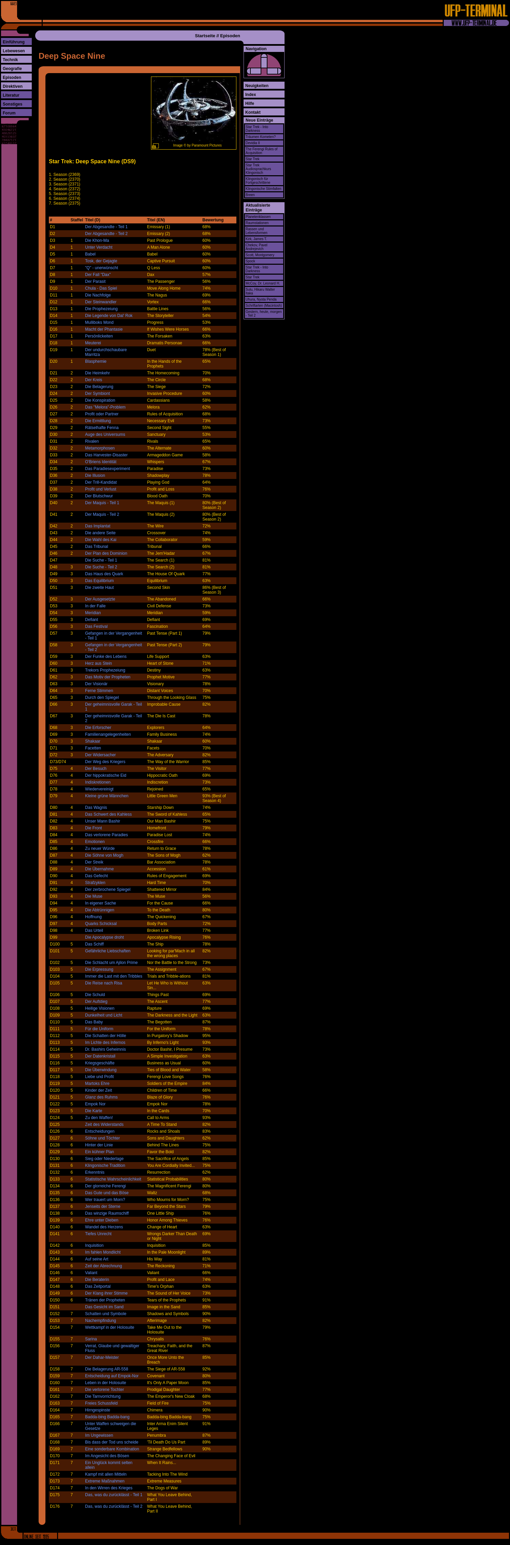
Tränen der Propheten (105, 1300)
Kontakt (253, 112)
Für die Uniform (99, 1028)
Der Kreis (93, 379)
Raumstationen (257, 223)
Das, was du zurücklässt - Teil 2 (113, 1506)
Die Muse (93, 896)
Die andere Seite (100, 532)
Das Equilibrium (99, 580)
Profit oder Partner (102, 414)
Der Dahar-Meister (102, 1357)
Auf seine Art (96, 1259)
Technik (10, 59)
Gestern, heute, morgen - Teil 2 (264, 313)
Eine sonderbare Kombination (112, 1449)
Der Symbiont (97, 393)
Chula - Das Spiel (101, 288)
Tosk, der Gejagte (101, 261)
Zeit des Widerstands (104, 1124)
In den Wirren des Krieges (109, 1488)
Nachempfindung (100, 1320)
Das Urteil (94, 930)
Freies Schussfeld (101, 1403)
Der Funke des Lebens (105, 656)
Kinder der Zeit (98, 1090)
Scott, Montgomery (260, 255)
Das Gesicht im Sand (104, 1307)
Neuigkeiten (256, 85)
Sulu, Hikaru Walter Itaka (260, 291)
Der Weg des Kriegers (105, 761)
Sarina (91, 1339)
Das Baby (94, 1022)
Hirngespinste (97, 1410)
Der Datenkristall (100, 1056)
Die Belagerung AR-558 (106, 1369)
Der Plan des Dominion (106, 553)
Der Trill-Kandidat (101, 482)
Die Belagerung (99, 386)
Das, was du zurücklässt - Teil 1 (113, 1494)
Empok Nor (95, 1104)
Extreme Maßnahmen (104, 1481)
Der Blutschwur (99, 496)
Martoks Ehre (97, 1083)
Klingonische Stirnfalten (263, 189)
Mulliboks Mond (99, 322)
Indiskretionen (98, 782)
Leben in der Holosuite (105, 1382)
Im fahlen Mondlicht (103, 1252)
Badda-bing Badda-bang (107, 1417)
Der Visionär (96, 683)
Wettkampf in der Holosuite (109, 1327)
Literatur (11, 95)
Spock (250, 261)
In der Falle (95, 606)
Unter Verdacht (98, 247)
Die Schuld (95, 994)
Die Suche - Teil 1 (101, 560)
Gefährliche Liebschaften (107, 951)
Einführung (14, 42)
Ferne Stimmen (99, 690)
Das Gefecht (96, 875)
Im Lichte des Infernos (105, 1042)
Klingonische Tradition (105, 1165)
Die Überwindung (100, 1069)
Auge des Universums (105, 434)
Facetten (93, 748)
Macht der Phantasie (104, 329)
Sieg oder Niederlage (104, 1158)
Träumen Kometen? (261, 137)
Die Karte (93, 1110)
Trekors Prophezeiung (105, 670)
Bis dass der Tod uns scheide (111, 1442)
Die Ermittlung (98, 420)
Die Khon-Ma (97, 240)
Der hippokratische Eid (105, 775)
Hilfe (249, 103)
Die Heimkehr (97, 373)
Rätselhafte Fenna (102, 427)
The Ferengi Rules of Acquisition (261, 151)
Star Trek (253, 159)
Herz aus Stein (98, 663)
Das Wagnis (96, 807)
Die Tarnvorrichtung (103, 1396)
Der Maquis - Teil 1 (102, 502)
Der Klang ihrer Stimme (106, 1293)
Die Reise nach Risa (103, 983)
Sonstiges (12, 104)
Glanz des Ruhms (101, 1097)
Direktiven (13, 86)
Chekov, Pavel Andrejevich (256, 247)
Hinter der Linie (99, 1145)
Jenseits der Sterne (102, 1206)
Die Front (93, 828)
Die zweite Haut (99, 587)
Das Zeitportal (98, 1286)
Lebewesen (14, 51)
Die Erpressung (99, 969)
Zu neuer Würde (100, 848)
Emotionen (95, 841)
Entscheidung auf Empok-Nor (112, 1376)
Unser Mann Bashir (102, 821)
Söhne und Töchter (102, 1138)
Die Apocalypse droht (104, 937)
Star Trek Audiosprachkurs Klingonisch (258, 169)
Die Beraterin (97, 1279)
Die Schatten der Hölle (105, 1035)
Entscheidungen (99, 1131)
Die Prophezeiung (101, 308)
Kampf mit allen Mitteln (105, 1474)
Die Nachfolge (98, 295)
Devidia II (253, 143)
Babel (90, 254)
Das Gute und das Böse (106, 1192)
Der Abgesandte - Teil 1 (106, 226)
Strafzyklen (95, 882)
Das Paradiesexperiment (107, 468)
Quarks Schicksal (101, 923)
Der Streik (94, 862)
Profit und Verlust (100, 489)
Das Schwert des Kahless (108, 814)
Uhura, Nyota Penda (261, 299)
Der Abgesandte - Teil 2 (106, 233)
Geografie (12, 68)
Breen (250, 195)
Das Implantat (97, 526)
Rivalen (92, 441)
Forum (9, 113)
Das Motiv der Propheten (107, 677)
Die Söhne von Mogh (104, 855)
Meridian (93, 612)
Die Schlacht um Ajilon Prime (111, 962)
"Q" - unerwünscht (101, 267)
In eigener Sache (100, 903)
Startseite (205, 35)
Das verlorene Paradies (106, 834)
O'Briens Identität (100, 461)
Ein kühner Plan (99, 1151)
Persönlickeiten (99, 336)
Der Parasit (95, 281)
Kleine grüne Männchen (106, 796)
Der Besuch (96, 768)
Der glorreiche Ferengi (105, 1186)
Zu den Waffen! (99, 1117)
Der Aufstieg (96, 1001)
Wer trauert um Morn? (105, 1199)
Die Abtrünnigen (99, 910)
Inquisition (94, 1245)
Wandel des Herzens (104, 1227)
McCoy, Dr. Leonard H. (263, 283)
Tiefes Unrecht (98, 1233)
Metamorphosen (100, 448)
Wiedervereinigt (99, 789)
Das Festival (96, 626)
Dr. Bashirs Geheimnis (105, 1049)
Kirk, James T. (256, 239)
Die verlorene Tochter (104, 1389)
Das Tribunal (96, 546)
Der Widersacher (100, 755)
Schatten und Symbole (105, 1313)
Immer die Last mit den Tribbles (113, 976)
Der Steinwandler (100, 302)
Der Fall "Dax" (98, 274)
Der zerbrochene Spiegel (107, 889)
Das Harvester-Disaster (106, 455)
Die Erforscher (98, 727)
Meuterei (93, 343)
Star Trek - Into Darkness (257, 129)
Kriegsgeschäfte (99, 1063)
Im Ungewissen (99, 1435)
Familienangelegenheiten (108, 734)
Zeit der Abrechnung (103, 1266)
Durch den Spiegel (102, 697)
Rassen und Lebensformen (256, 231)
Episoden (12, 77)
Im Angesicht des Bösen (107, 1455)
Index (250, 94)
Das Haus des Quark (104, 573)
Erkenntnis (95, 1172)
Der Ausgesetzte (100, 599)
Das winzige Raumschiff (107, 1213)
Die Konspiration (100, 400)
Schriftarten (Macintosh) (264, 305)
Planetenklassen (258, 217)
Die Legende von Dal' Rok (109, 315)
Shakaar (92, 741)
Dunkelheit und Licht (103, 1015)
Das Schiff (94, 944)
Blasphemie (96, 361)
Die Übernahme (99, 869)
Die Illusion (95, 475)
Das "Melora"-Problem (105, 407)
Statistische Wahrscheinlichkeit (113, 1179)
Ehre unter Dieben (101, 1220)
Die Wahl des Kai (100, 539)
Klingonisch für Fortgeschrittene (258, 180)
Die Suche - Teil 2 (101, 567)
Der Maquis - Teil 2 (102, 514)
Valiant (91, 1272)
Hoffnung (93, 916)
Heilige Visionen (99, 1008)
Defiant (91, 619)
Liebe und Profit (99, 1076)
